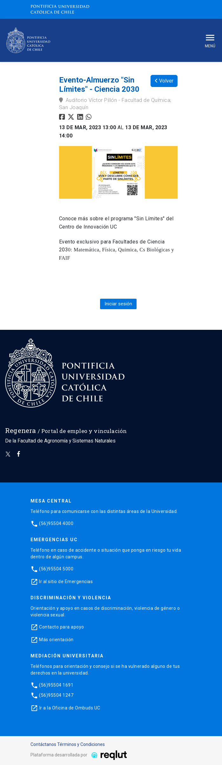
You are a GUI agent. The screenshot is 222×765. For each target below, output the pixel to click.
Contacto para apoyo (61, 626)
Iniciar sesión (118, 304)
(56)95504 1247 (56, 695)
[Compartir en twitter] (72, 118)
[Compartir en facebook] (62, 118)
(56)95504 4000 (56, 523)
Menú (210, 40)
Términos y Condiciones (81, 744)
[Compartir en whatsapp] (89, 118)
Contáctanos (43, 744)
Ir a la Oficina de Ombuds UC (69, 707)
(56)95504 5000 (56, 568)
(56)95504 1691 (56, 685)
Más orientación (56, 639)
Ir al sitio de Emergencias (66, 581)
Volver (164, 81)
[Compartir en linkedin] (81, 118)
